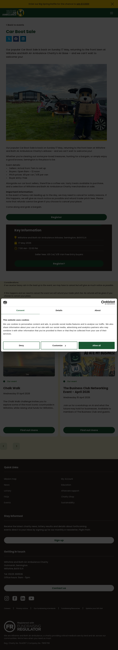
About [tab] (98, 310)
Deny (21, 345)
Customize (59, 345)
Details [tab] (59, 310)
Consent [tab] (20, 310)
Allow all (97, 345)
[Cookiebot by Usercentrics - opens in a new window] (103, 302)
